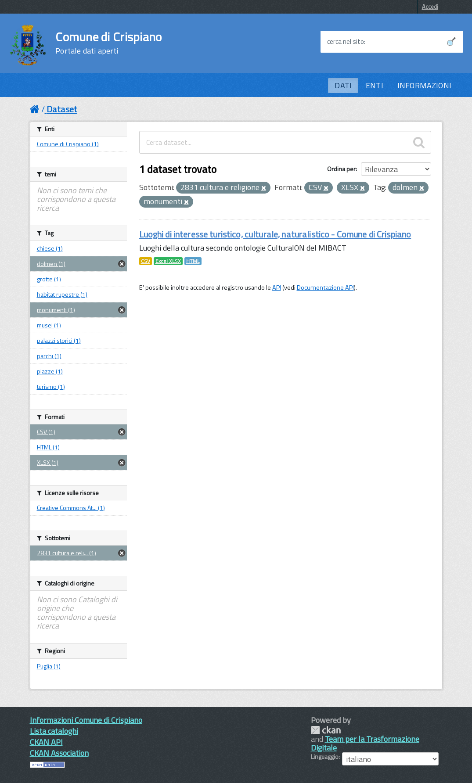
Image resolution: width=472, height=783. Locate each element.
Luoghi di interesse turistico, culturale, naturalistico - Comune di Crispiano (275, 234)
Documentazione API (325, 287)
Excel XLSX (168, 261)
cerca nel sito (345, 41)
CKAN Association (59, 753)
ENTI (374, 85)
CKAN (326, 730)
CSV (145, 261)
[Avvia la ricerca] (451, 42)
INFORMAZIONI (424, 85)
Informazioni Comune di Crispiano (86, 720)
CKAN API (46, 742)
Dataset (62, 109)
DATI (343, 85)
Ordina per (341, 168)
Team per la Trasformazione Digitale (365, 743)
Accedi (430, 6)
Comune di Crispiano (108, 43)
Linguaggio (325, 756)
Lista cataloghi (54, 731)
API (276, 287)
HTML (193, 261)
